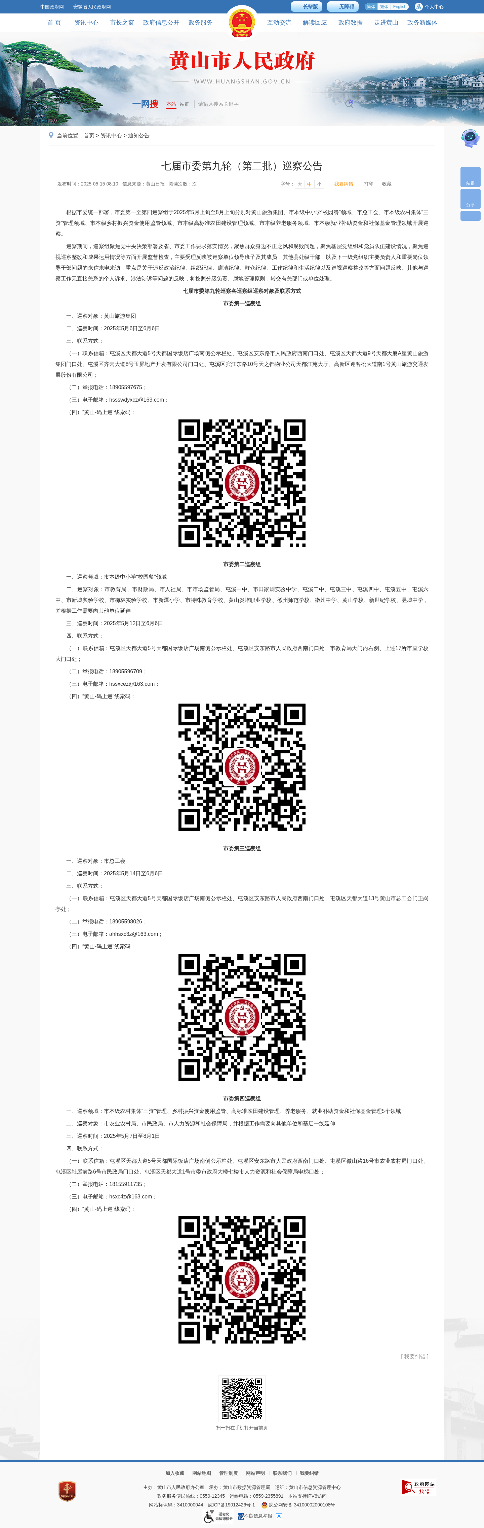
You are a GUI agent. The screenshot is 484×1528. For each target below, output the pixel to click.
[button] (306, 6)
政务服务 (201, 22)
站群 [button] (184, 104)
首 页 (54, 22)
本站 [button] (171, 104)
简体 (371, 6)
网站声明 (255, 1473)
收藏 (387, 183)
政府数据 (350, 22)
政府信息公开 (161, 22)
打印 (368, 183)
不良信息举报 (255, 1516)
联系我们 (282, 1473)
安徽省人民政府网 (92, 6)
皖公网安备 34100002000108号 (298, 1504)
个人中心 (434, 6)
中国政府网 (52, 6)
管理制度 (228, 1473)
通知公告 (139, 135)
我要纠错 (343, 183)
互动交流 (279, 22)
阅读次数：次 (183, 183)
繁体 (384, 6)
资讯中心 (86, 25)
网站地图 (201, 1473)
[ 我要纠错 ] (415, 1356)
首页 (89, 135)
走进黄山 (386, 22)
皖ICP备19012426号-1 (231, 1504)
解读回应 (315, 22)
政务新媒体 (422, 22)
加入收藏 (174, 1473)
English (399, 6)
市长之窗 (122, 22)
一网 (145, 104)
